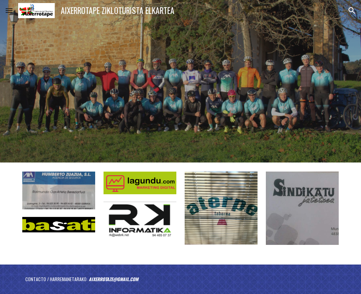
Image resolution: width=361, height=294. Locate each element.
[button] (9, 10)
